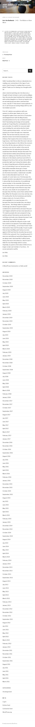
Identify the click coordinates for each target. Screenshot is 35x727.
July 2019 (5, 335)
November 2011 (7, 654)
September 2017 (8, 411)
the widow (26, 41)
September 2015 (8, 494)
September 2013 (8, 577)
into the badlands (19, 36)
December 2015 (7, 484)
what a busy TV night (18, 43)
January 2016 (7, 480)
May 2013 (6, 591)
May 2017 (5, 425)
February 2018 (7, 394)
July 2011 (5, 668)
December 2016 (7, 442)
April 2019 (6, 345)
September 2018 (8, 369)
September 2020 (8, 286)
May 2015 (6, 508)
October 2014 (7, 532)
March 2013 (6, 598)
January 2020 (7, 314)
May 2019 (6, 342)
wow (27, 43)
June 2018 (6, 380)
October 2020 (7, 283)
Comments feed (7, 708)
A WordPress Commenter (10, 266)
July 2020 (5, 293)
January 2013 (7, 605)
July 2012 (5, 626)
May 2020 (6, 300)
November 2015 (7, 487)
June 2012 (6, 629)
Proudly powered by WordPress (9, 723)
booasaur (16, 17)
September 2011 (8, 661)
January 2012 (6, 647)
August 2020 (7, 290)
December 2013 (7, 567)
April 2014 (6, 553)
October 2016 (7, 449)
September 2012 (8, 619)
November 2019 (7, 321)
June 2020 (6, 297)
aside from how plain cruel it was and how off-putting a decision (18, 34)
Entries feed (6, 705)
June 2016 (6, 463)
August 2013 (6, 581)
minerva (12, 39)
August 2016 (6, 456)
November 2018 (7, 362)
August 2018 (6, 373)
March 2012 (6, 640)
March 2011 (6, 681)
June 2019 (6, 338)
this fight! (8, 43)
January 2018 (7, 397)
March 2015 (6, 515)
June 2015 (6, 505)
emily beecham (15, 35)
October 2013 (7, 574)
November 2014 (7, 529)
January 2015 (7, 522)
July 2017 (5, 418)
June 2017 (6, 421)
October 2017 (7, 408)
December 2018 (7, 359)
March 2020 (6, 307)
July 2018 (5, 376)
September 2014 (8, 536)
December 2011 (7, 650)
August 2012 (6, 622)
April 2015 (6, 511)
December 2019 (7, 317)
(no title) (5, 252)
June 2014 (6, 546)
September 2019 (8, 328)
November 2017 (7, 404)
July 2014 (5, 543)
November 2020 (8, 279)
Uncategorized (7, 691)
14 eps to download (11, 31)
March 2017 (6, 432)
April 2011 (5, 678)
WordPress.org (7, 712)
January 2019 (7, 356)
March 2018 (6, 390)
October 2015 (7, 491)
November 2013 (7, 570)
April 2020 (6, 304)
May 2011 (5, 675)
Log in (4, 701)
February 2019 (7, 352)
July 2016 (5, 460)
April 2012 (6, 636)
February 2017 (7, 435)
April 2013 (6, 595)
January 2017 (6, 439)
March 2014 (6, 557)
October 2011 (7, 657)
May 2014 (6, 550)
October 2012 (7, 616)
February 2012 (7, 643)
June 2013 (6, 588)
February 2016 (7, 477)
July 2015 (5, 501)
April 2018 (6, 387)
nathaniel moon (21, 39)
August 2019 (6, 331)
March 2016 (6, 473)
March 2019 (6, 349)
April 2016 (6, 470)
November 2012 (7, 612)
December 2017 (7, 401)
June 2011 (5, 671)
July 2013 (5, 584)
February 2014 (7, 560)
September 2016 (8, 453)
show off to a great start (19, 40)
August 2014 (6, 539)
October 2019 (7, 324)
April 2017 (6, 428)
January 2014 (7, 564)
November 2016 (7, 446)
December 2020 (7, 276)
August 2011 (6, 664)
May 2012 (5, 633)
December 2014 (7, 525)
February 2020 (7, 310)
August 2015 (6, 498)
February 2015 (7, 518)
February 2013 (7, 602)
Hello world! (23, 266)
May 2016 (6, 466)
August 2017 (6, 414)
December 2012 (7, 609)
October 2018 (7, 366)
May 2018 (6, 383)
